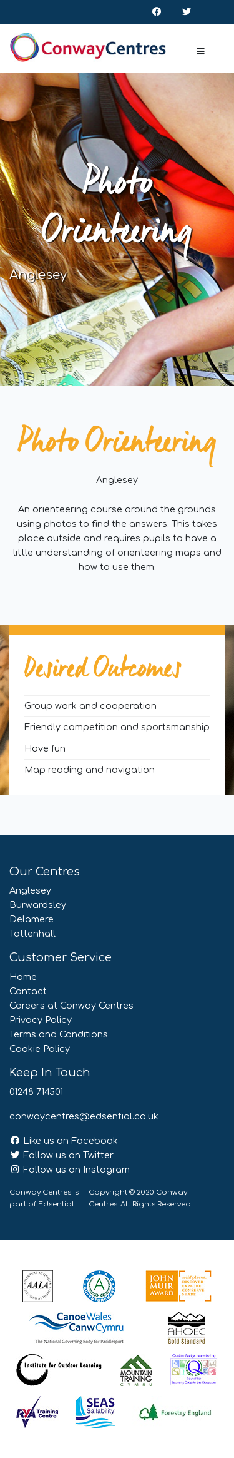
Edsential (56, 1204)
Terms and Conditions (58, 1034)
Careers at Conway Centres (71, 1006)
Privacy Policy (40, 1020)
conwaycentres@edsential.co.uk (83, 1116)
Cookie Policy (39, 1049)
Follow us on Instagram (69, 1170)
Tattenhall (32, 934)
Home (23, 977)
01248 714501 (36, 1092)
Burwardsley (37, 905)
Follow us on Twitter (61, 1155)
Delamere (31, 919)
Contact (28, 991)
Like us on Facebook (63, 1141)
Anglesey (30, 890)
